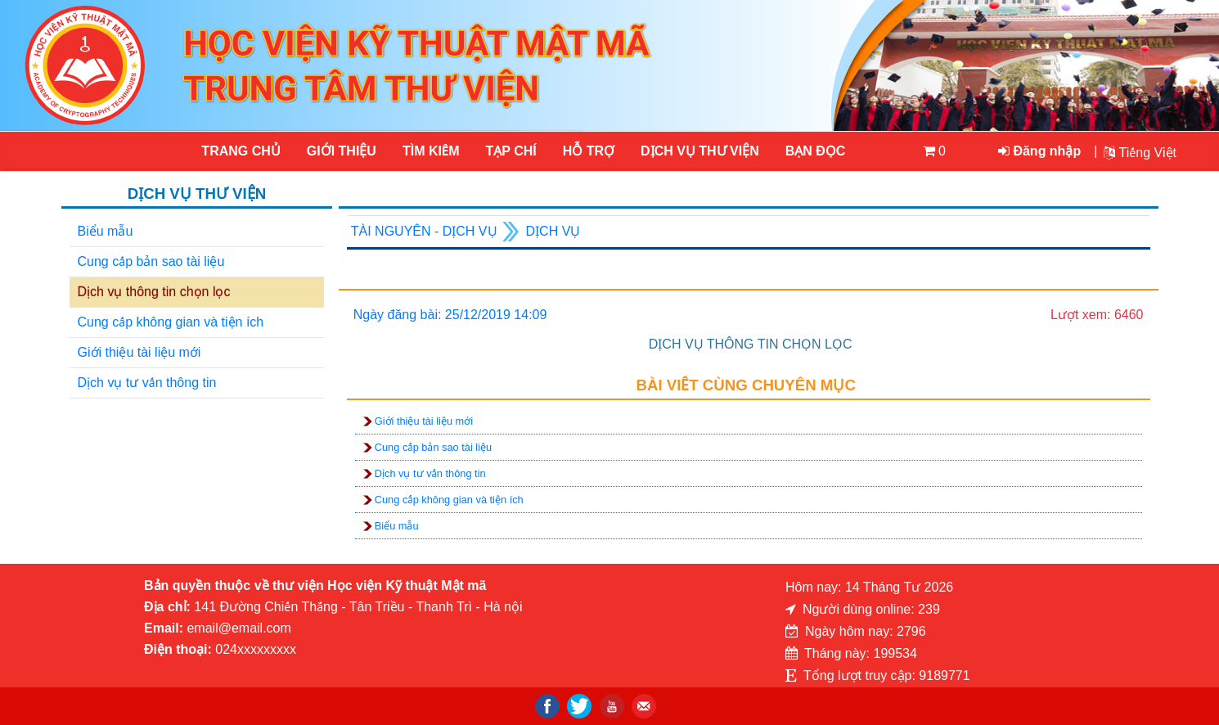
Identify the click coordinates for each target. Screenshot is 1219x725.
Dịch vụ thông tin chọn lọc (154, 292)
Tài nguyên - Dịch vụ (424, 231)
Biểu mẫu (105, 231)
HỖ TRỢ (588, 151)
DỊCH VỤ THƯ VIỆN (699, 151)
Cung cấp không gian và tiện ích (171, 322)
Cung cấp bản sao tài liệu (151, 261)
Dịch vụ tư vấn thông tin (147, 383)
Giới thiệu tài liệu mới (139, 352)
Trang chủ (240, 151)
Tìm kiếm (431, 151)
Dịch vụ (553, 231)
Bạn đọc (815, 151)
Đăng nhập (1039, 151)
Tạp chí (511, 151)
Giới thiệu (341, 151)
